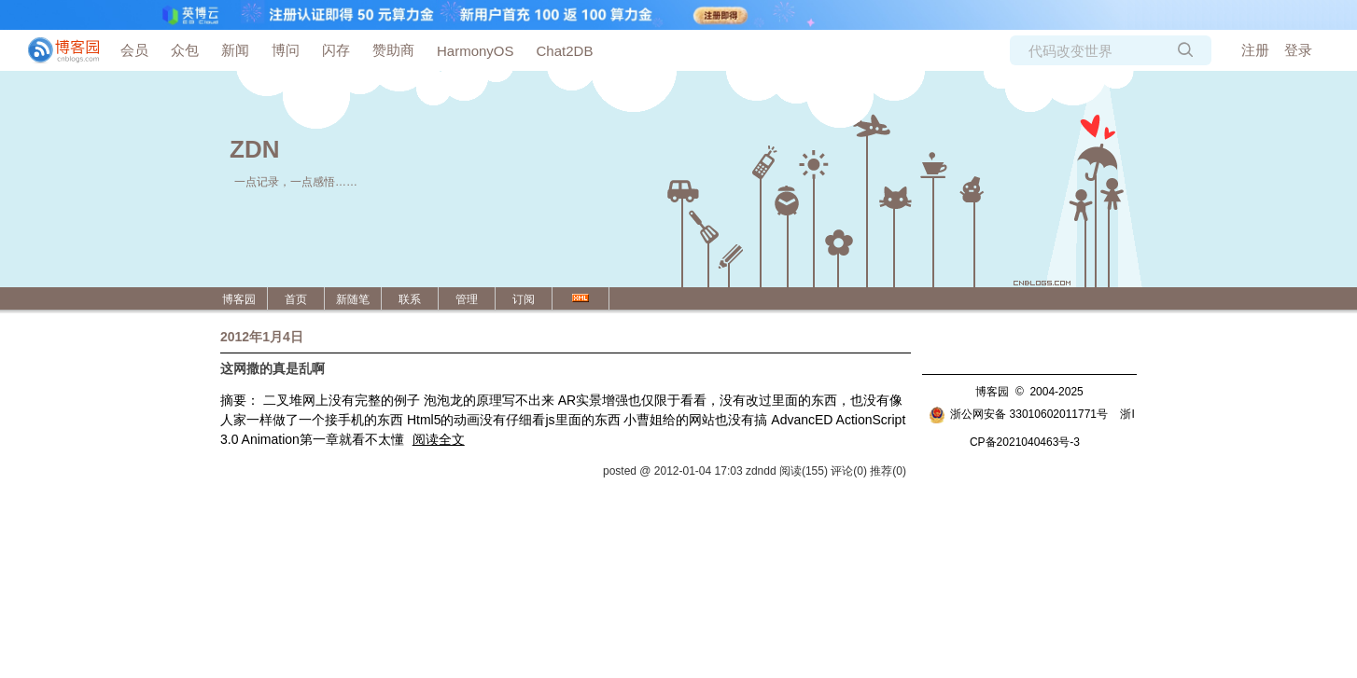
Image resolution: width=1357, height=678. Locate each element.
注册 (1255, 50)
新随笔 (353, 299)
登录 (1298, 50)
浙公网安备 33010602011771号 (1018, 414)
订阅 (523, 299)
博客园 (239, 299)
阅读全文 (439, 439)
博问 (286, 50)
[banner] (56, 50)
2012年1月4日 (261, 336)
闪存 (336, 50)
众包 (185, 50)
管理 (466, 299)
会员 (134, 50)
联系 (410, 299)
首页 (296, 299)
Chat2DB (565, 51)
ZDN (254, 149)
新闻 (235, 50)
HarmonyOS (475, 51)
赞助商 (393, 50)
